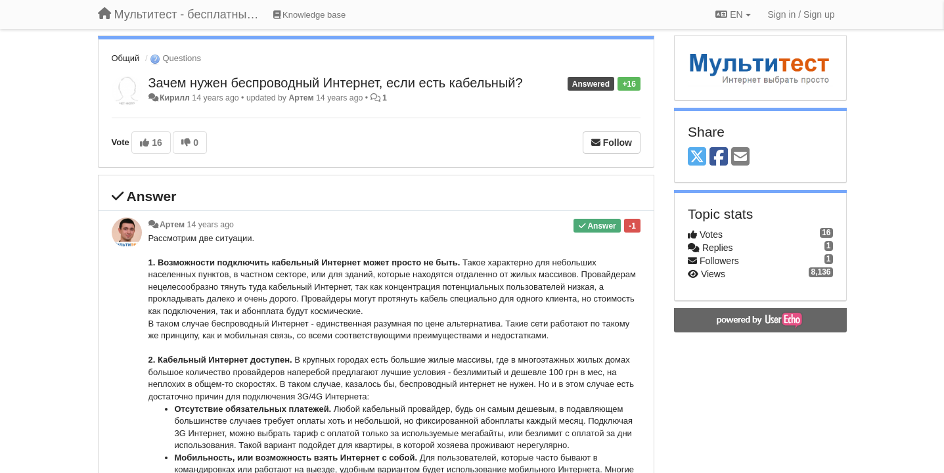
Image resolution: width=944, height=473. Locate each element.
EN (732, 14)
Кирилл (175, 97)
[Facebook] (718, 157)
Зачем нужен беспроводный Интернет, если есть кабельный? (335, 83)
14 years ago (210, 224)
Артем (300, 97)
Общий (126, 58)
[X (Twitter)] (697, 157)
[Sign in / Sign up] (801, 14)
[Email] (740, 157)
